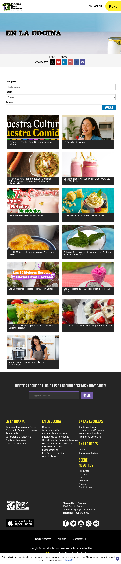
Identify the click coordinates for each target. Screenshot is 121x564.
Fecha (9, 91)
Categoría (11, 81)
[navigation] (113, 6)
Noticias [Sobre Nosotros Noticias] (83, 484)
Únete (87, 395)
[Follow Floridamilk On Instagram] (89, 524)
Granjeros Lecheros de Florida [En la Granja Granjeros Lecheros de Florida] (21, 427)
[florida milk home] (95, 6)
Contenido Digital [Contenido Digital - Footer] (87, 427)
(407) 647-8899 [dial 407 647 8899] (81, 512)
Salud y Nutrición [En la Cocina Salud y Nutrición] (50, 430)
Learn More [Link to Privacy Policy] (70, 560)
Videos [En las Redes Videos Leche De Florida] (82, 449)
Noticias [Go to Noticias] (62, 539)
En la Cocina (51, 421)
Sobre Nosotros (84, 463)
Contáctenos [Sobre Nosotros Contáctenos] (85, 487)
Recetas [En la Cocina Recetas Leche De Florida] (46, 427)
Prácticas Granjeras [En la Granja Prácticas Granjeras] (16, 440)
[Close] (117, 559)
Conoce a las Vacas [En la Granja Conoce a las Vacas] (16, 443)
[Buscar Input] (54, 107)
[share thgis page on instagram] (70, 62)
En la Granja (15, 421)
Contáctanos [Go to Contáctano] (79, 539)
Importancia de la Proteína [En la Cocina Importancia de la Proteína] (55, 436)
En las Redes (88, 443)
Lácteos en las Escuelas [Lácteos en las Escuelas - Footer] (91, 430)
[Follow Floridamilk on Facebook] (66, 524)
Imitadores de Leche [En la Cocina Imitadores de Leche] (52, 446)
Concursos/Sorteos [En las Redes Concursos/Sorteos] (88, 453)
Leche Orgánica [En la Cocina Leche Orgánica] (50, 450)
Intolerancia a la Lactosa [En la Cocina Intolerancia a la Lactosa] (54, 433)
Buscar (9, 102)
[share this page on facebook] (76, 62)
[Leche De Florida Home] (12, 4)
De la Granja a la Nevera (18, 436)
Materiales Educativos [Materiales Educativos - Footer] (90, 433)
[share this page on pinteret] (58, 62)
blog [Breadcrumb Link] (64, 57)
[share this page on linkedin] (64, 62)
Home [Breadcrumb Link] (52, 57)
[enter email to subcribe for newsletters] (54, 395)
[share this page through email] (82, 62)
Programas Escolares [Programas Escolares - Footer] (90, 436)
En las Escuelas (91, 421)
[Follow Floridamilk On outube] (81, 524)
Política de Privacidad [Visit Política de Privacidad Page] (82, 548)
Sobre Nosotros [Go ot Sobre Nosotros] (43, 539)
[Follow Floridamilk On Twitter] (73, 524)
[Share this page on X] (52, 62)
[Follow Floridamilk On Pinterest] (96, 524)
